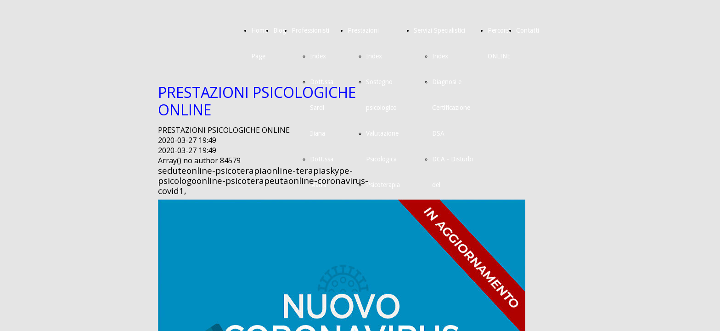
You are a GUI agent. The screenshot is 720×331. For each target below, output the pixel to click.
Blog (279, 30)
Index (318, 56)
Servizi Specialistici (439, 30)
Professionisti (310, 30)
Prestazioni (363, 30)
